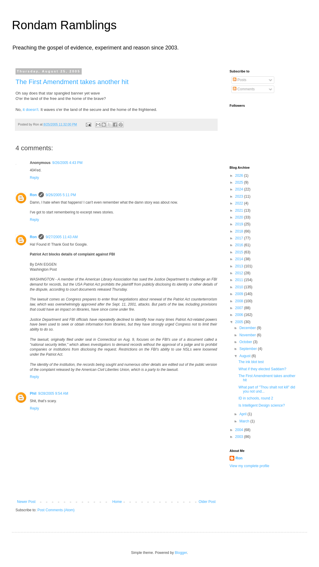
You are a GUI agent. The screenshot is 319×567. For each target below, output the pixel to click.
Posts (239, 80)
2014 (239, 259)
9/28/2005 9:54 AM (53, 393)
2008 (239, 301)
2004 (239, 430)
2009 (239, 294)
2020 (239, 217)
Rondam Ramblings (64, 25)
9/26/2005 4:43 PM (67, 163)
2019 (239, 224)
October (246, 342)
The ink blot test (251, 362)
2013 (239, 266)
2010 (239, 287)
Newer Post (26, 502)
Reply (34, 178)
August (245, 356)
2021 (239, 210)
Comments (244, 89)
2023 (239, 196)
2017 (239, 238)
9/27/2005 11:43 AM (62, 237)
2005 (239, 322)
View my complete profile (249, 466)
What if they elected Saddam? (262, 369)
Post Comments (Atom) (56, 510)
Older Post (207, 502)
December (248, 328)
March (244, 421)
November (248, 335)
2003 (239, 437)
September (248, 349)
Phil (33, 393)
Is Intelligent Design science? (262, 405)
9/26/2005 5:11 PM (61, 195)
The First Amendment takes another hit (72, 82)
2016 (239, 245)
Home (117, 502)
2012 (239, 273)
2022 (239, 203)
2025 (239, 182)
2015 (239, 252)
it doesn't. (31, 109)
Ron (33, 195)
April (243, 414)
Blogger (181, 553)
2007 (239, 308)
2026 (239, 175)
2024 (239, 189)
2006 (239, 315)
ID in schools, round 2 (256, 398)
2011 (239, 280)
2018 (239, 231)
